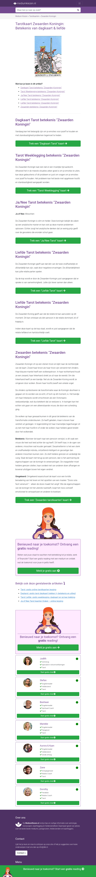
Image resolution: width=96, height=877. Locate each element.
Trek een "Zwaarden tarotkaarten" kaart (47, 500)
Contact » (21, 853)
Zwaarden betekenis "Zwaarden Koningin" (39, 107)
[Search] (48, 10)
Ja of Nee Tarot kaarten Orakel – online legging (42, 601)
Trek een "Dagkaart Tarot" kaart (48, 143)
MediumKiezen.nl (32, 823)
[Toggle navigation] (80, 3)
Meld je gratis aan (48, 570)
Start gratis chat (48, 672)
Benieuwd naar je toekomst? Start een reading (43, 872)
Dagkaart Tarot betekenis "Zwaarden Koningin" (41, 87)
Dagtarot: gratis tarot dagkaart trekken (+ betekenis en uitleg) (48, 593)
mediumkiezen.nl (25, 3)
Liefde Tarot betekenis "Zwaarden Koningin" (40, 99)
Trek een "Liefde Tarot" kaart (48, 290)
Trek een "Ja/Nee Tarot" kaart (48, 240)
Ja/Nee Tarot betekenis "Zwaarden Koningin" (40, 95)
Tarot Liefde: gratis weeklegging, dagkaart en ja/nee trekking (48, 597)
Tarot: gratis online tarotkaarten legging (38, 589)
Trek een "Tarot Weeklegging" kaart (48, 190)
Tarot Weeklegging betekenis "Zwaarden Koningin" (43, 91)
